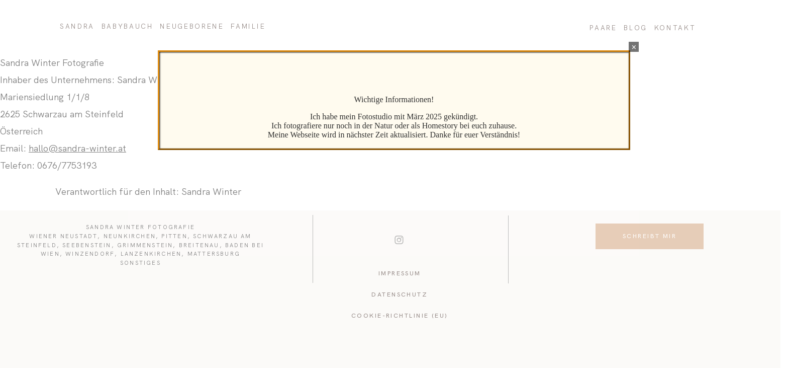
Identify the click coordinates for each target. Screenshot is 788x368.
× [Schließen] (633, 47)
